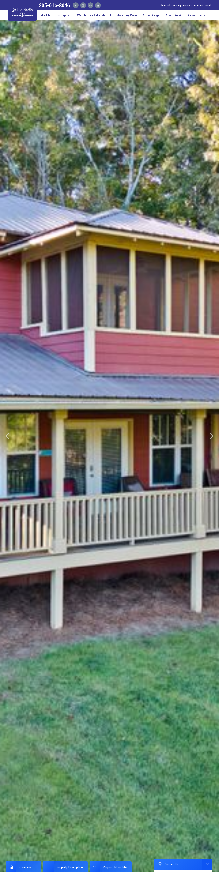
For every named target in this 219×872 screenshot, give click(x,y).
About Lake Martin (170, 5)
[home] (22, 11)
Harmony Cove (127, 15)
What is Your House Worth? (197, 5)
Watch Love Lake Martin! (94, 15)
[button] (54, 15)
